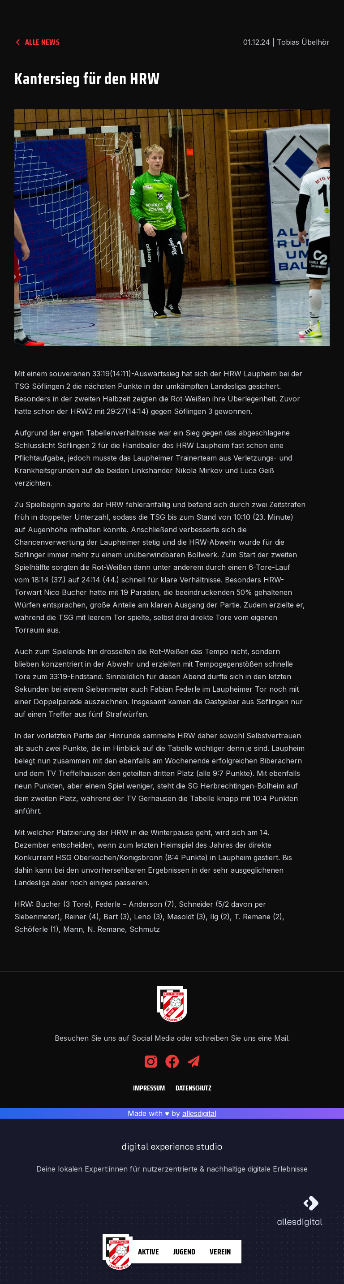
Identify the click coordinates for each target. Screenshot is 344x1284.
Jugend (184, 1251)
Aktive (148, 1251)
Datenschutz (193, 1088)
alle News (37, 42)
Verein (220, 1251)
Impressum (149, 1088)
